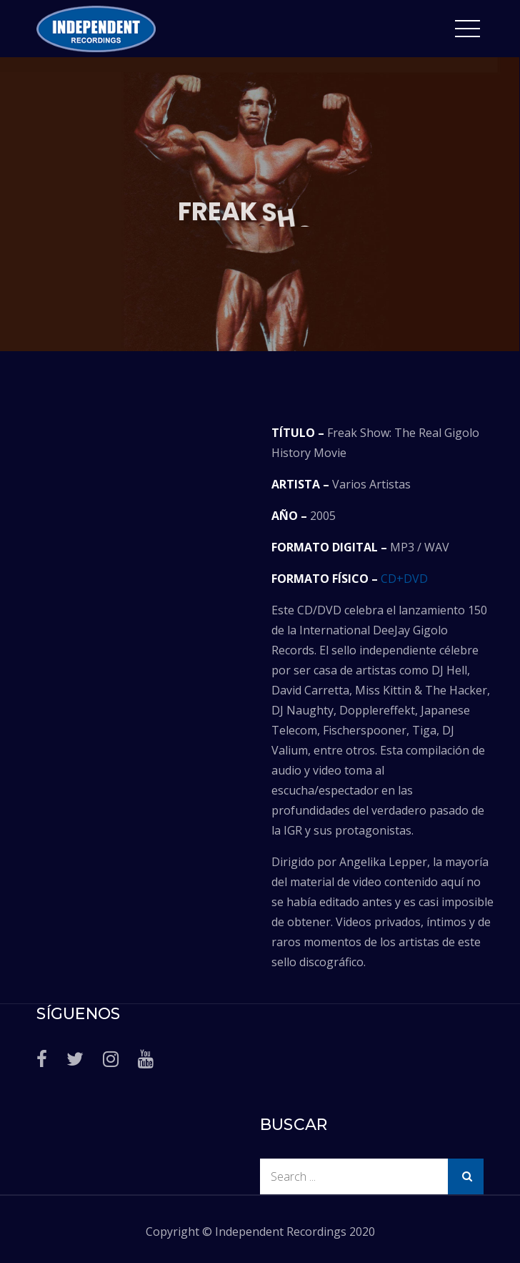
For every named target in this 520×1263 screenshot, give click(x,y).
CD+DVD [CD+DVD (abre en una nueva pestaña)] (404, 578)
